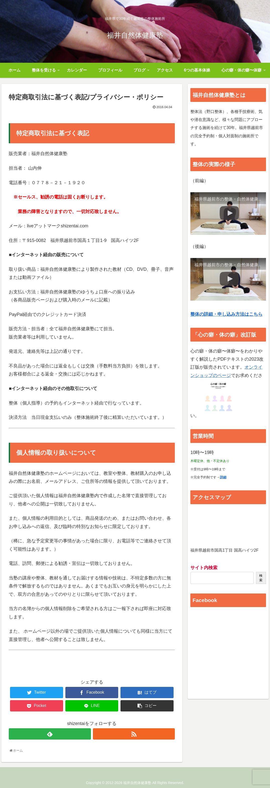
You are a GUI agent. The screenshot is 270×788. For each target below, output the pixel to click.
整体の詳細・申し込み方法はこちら (226, 314)
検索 (260, 578)
